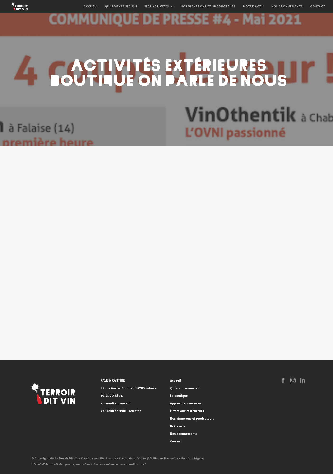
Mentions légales (192, 458)
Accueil (90, 6)
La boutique (179, 396)
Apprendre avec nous (186, 403)
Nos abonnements (287, 6)
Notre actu (253, 6)
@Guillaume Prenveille (162, 458)
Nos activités (157, 6)
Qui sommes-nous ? (121, 6)
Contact (317, 6)
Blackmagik (108, 458)
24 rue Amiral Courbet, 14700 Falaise (129, 388)
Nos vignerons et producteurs (208, 6)
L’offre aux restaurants (187, 411)
